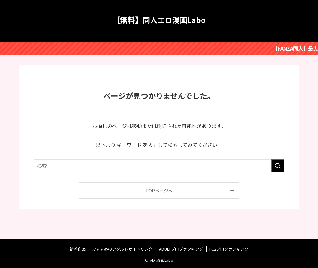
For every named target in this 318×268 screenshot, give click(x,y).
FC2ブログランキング (228, 249)
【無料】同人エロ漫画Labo (159, 20)
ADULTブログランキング (181, 249)
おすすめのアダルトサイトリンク (122, 249)
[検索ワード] (159, 165)
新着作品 (78, 249)
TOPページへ (158, 190)
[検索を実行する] (277, 165)
